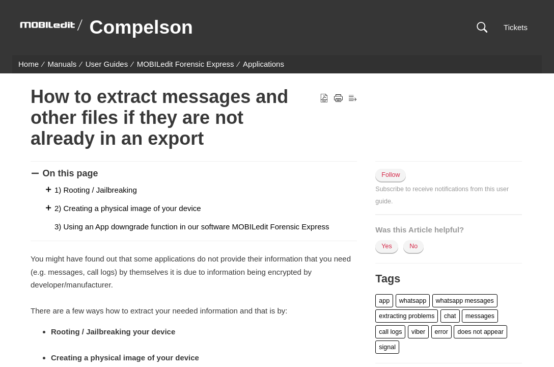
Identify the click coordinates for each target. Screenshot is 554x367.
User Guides (107, 64)
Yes (386, 246)
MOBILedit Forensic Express (185, 64)
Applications (263, 64)
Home (28, 64)
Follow (390, 174)
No (413, 246)
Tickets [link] (516, 27)
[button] (482, 28)
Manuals (62, 64)
